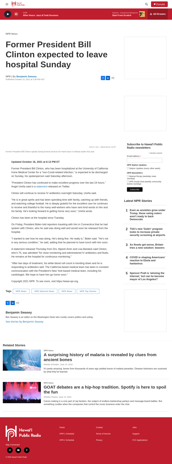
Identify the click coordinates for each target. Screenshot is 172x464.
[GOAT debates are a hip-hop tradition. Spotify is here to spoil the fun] (22, 392)
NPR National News (44, 291)
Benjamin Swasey (26, 76)
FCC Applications (139, 440)
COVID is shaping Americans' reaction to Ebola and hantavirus (147, 260)
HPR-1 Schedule (66, 434)
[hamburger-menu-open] (7, 4)
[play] (7, 14)
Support (135, 434)
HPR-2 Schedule (66, 440)
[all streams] (158, 14)
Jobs (134, 427)
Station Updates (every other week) (144, 168)
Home (62, 427)
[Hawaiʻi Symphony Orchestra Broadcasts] (145, 58)
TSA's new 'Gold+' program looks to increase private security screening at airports (147, 232)
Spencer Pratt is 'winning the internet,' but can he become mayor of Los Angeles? (147, 276)
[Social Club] (145, 113)
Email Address (134, 156)
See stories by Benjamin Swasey (24, 321)
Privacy (99, 440)
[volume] (16, 14)
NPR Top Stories (88, 291)
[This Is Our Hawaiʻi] (145, 311)
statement (41, 186)
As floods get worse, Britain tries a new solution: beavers (147, 246)
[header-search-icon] (146, 4)
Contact (99, 427)
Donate (160, 4)
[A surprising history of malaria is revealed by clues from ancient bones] (22, 360)
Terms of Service (103, 434)
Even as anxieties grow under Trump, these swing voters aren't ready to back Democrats (147, 215)
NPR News (12, 34)
